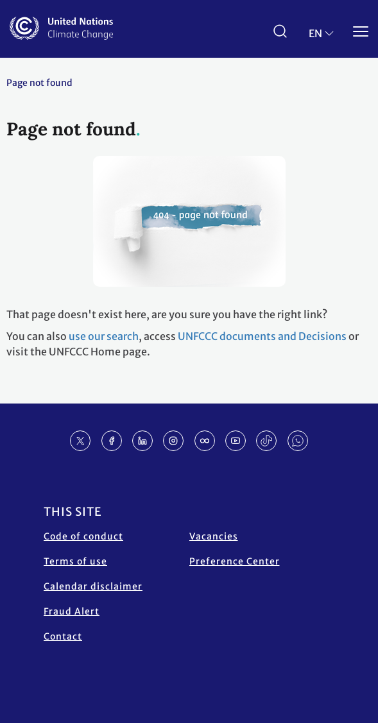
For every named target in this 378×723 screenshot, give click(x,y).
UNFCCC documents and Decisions (262, 336)
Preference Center (234, 561)
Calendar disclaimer (93, 586)
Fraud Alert (71, 611)
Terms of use (75, 561)
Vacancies (213, 536)
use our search (104, 336)
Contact (63, 636)
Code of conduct (83, 536)
